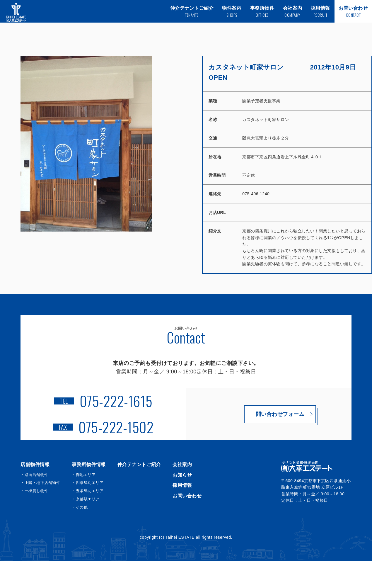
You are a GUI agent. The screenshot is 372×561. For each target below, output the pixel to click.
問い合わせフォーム (269, 414)
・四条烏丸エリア (87, 482)
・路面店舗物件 (34, 474)
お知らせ (182, 474)
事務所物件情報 (89, 464)
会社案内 (182, 464)
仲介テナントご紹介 (139, 464)
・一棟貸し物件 (34, 491)
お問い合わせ (187, 495)
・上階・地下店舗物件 (40, 482)
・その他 (80, 507)
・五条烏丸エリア (87, 491)
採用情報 (182, 485)
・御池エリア (83, 474)
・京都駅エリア (86, 499)
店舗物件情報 (35, 464)
